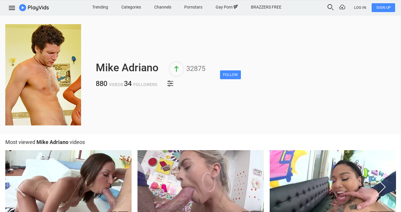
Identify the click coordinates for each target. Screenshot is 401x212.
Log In (360, 7)
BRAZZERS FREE (266, 7)
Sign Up (383, 7)
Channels (162, 7)
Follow (230, 74)
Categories (131, 7)
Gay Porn (227, 7)
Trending (100, 7)
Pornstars (193, 7)
